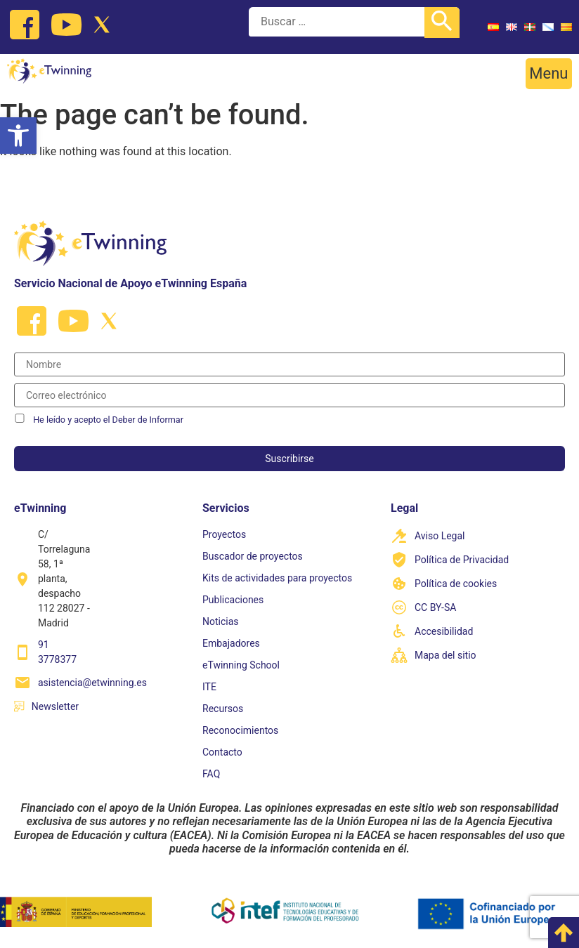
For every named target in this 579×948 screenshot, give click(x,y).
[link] (18, 135)
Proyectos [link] (224, 534)
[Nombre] (289, 364)
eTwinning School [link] (241, 665)
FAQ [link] (211, 773)
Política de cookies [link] (456, 583)
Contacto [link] (222, 752)
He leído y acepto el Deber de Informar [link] (108, 419)
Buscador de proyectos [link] (252, 556)
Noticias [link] (220, 621)
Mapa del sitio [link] (445, 655)
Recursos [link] (222, 708)
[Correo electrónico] (289, 395)
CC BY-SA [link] (435, 607)
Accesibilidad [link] (444, 631)
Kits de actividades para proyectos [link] (277, 578)
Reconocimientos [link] (240, 730)
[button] (549, 73)
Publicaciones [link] (233, 599)
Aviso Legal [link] (440, 535)
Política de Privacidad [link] (462, 559)
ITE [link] (209, 686)
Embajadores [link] (231, 643)
